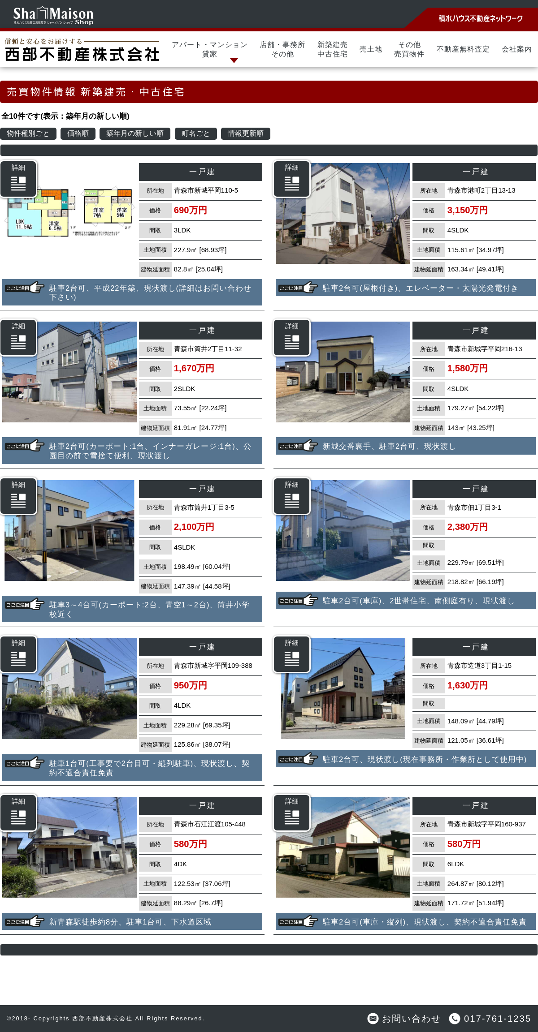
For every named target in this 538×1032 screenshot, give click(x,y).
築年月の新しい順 (135, 133)
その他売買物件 (409, 49)
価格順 (78, 133)
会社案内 (517, 49)
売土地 (371, 49)
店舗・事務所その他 (282, 49)
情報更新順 (246, 133)
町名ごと (196, 133)
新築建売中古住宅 (332, 49)
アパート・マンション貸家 (210, 49)
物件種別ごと (28, 133)
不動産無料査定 (463, 49)
